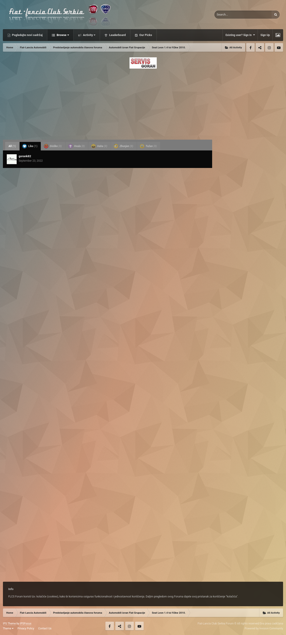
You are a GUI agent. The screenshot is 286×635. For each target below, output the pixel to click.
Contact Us (45, 628)
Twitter (260, 47)
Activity (88, 35)
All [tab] (12, 146)
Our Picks (145, 35)
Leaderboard (117, 35)
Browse (62, 35)
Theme (8, 628)
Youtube (279, 47)
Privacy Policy (26, 628)
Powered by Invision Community (264, 628)
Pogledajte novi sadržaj (27, 35)
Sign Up (265, 35)
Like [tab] (29, 146)
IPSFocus (25, 623)
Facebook (250, 47)
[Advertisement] (143, 102)
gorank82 (25, 156)
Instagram (269, 47)
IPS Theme (9, 623)
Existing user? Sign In (240, 35)
